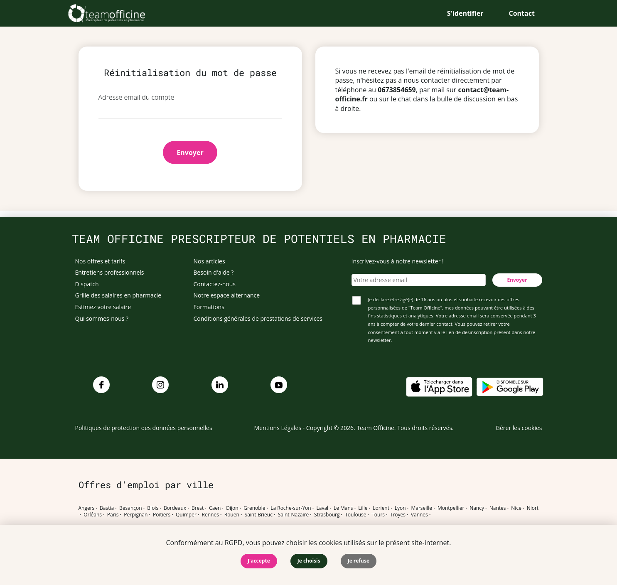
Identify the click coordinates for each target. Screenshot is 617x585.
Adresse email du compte (136, 97)
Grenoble (254, 508)
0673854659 (396, 89)
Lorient (381, 508)
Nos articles (209, 261)
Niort (532, 508)
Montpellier (451, 508)
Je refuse (358, 560)
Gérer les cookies (519, 428)
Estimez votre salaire (103, 307)
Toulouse (355, 514)
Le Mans (343, 508)
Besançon (130, 508)
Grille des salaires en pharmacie (118, 295)
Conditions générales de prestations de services (258, 318)
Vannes (419, 514)
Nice (516, 508)
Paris (113, 514)
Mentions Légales (278, 428)
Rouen (231, 514)
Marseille (421, 508)
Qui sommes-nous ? (102, 318)
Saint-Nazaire (293, 514)
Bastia (107, 508)
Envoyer (190, 152)
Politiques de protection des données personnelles (143, 428)
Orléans (93, 514)
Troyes (398, 514)
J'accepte (259, 560)
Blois (152, 508)
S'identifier (465, 13)
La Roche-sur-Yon (290, 508)
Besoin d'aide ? (214, 272)
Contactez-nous (215, 284)
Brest (198, 508)
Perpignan (135, 514)
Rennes (210, 514)
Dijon (232, 508)
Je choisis (308, 560)
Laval (322, 508)
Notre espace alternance (227, 295)
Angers (87, 508)
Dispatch (87, 284)
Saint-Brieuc (259, 514)
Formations (209, 307)
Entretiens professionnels (109, 272)
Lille (362, 508)
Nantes (497, 508)
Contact (522, 13)
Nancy (477, 508)
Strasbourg (327, 514)
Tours (378, 514)
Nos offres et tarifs (100, 261)
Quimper (186, 514)
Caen (215, 508)
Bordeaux (175, 508)
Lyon (400, 508)
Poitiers (161, 514)
